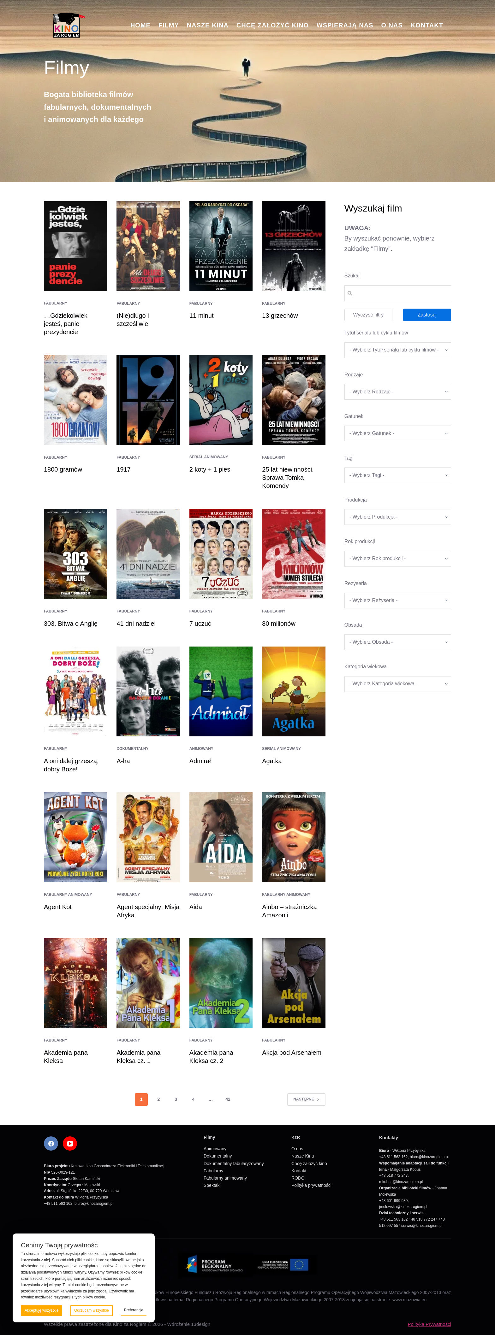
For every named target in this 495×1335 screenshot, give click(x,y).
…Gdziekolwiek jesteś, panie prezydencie (65, 323)
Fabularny (55, 303)
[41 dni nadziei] (148, 554)
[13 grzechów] (293, 246)
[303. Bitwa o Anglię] (75, 554)
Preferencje (133, 1310)
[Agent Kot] (75, 837)
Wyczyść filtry (368, 314)
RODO (298, 1178)
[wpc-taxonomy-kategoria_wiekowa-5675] (397, 684)
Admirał (200, 760)
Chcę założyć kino (272, 25)
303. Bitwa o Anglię (71, 623)
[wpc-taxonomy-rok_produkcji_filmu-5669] (397, 559)
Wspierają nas (345, 25)
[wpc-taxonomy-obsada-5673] (397, 642)
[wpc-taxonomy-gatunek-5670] (397, 433)
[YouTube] (70, 1143)
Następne (306, 1099)
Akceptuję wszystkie (41, 1310)
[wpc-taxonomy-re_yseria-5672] (397, 600)
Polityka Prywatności (429, 1324)
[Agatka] (293, 692)
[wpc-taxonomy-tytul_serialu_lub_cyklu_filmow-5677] (397, 350)
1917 (123, 469)
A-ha (123, 760)
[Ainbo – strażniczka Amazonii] (293, 837)
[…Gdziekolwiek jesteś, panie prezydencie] (75, 246)
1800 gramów (63, 469)
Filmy (168, 25)
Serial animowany (208, 457)
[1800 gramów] (75, 400)
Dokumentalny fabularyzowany (234, 1163)
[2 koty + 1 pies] (221, 400)
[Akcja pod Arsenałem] (293, 983)
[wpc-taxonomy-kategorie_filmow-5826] (397, 392)
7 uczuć (200, 623)
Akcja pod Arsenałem (291, 1052)
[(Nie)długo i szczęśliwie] (148, 246)
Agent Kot (58, 906)
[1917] (148, 400)
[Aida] (221, 837)
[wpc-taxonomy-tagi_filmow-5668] (397, 475)
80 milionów (278, 623)
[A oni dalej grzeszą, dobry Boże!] (75, 692)
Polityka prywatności (311, 1185)
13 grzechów (280, 315)
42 (227, 1099)
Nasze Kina (208, 25)
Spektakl (212, 1185)
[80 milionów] (293, 554)
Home (140, 25)
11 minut (201, 315)
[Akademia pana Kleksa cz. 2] (221, 983)
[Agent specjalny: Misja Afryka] (148, 837)
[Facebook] (51, 1143)
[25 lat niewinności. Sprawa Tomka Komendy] (293, 400)
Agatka (272, 760)
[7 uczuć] (221, 554)
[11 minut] (221, 246)
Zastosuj (427, 314)
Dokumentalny (132, 748)
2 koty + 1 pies (209, 469)
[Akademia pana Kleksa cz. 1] (148, 983)
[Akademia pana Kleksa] (75, 983)
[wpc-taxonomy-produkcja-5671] (397, 517)
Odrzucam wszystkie (91, 1310)
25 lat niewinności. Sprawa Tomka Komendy (287, 477)
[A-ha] (148, 692)
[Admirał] (221, 691)
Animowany (201, 748)
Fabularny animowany (68, 894)
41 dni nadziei (135, 623)
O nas (392, 25)
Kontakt (427, 25)
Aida (195, 906)
